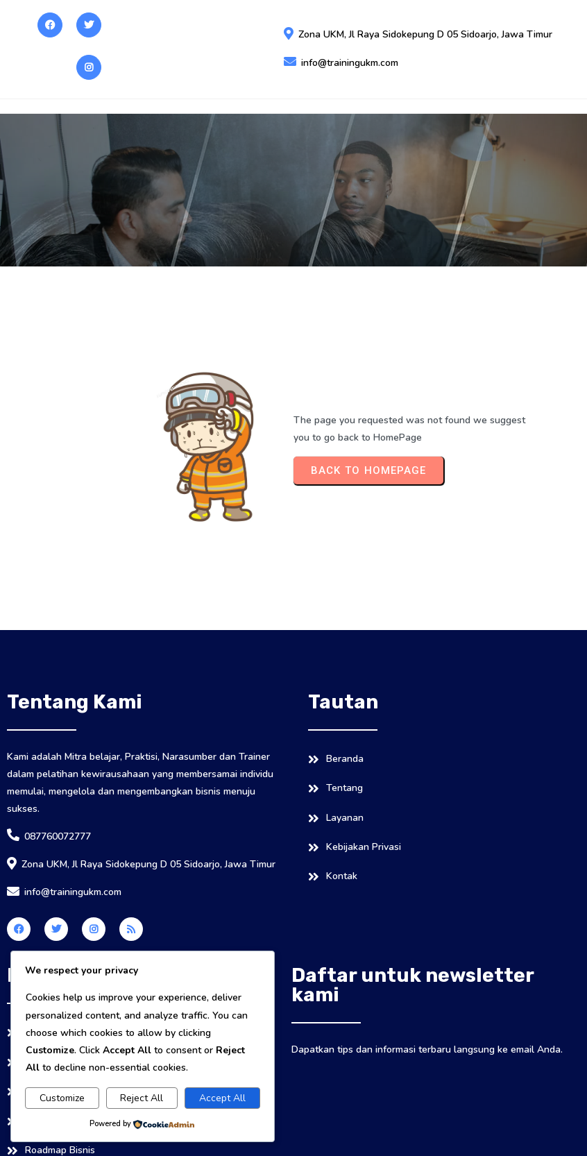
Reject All (141, 1098)
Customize (62, 1098)
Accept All (222, 1098)
